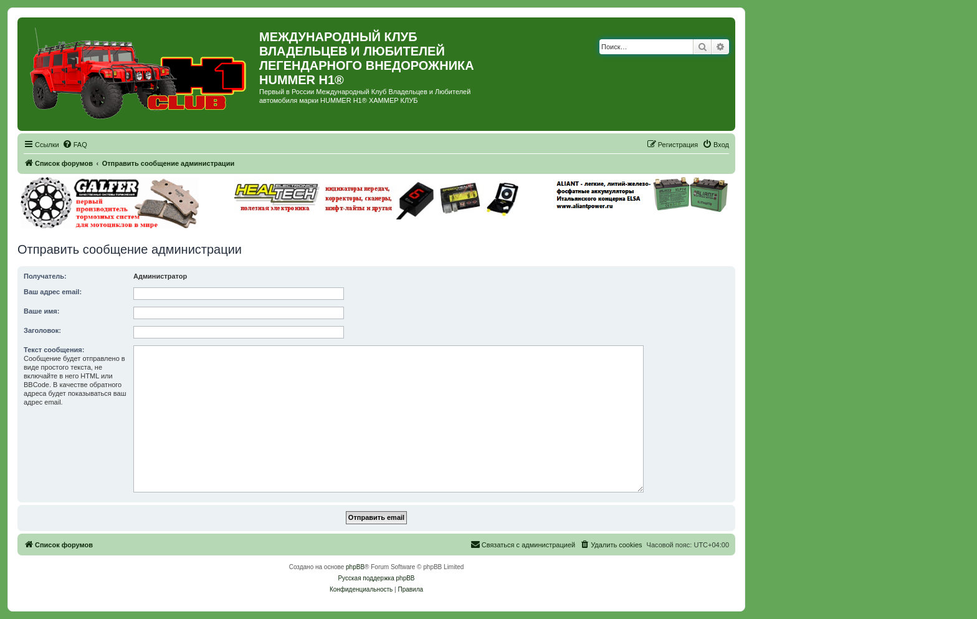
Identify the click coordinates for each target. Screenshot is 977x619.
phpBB (355, 567)
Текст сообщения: (54, 349)
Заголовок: (42, 330)
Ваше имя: (41, 311)
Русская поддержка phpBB (376, 578)
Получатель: (45, 276)
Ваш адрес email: (53, 291)
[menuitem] (74, 144)
